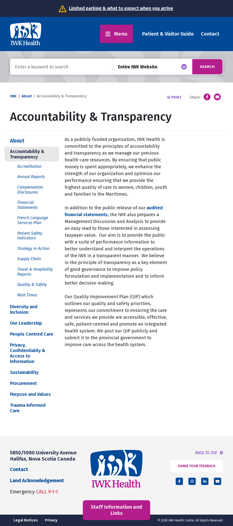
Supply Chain (29, 258)
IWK (13, 96)
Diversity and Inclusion (23, 309)
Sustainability (24, 372)
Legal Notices (26, 520)
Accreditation (29, 166)
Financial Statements (27, 205)
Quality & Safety (32, 284)
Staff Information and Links (116, 510)
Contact (210, 34)
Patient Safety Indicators (29, 236)
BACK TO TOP (206, 452)
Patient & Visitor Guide (168, 34)
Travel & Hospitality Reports (35, 272)
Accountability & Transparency (27, 154)
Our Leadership (26, 323)
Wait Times (27, 295)
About (27, 96)
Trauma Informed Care (28, 407)
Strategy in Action (33, 248)
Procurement (23, 383)
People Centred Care (31, 334)
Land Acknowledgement (37, 480)
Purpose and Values (30, 394)
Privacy (51, 520)
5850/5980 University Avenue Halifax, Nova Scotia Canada (43, 456)
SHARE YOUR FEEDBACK (196, 466)
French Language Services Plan (32, 220)
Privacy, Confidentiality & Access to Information (27, 353)
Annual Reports (31, 176)
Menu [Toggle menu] (116, 34)
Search (206, 66)
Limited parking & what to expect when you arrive (121, 8)
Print (174, 97)
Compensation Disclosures (30, 190)
